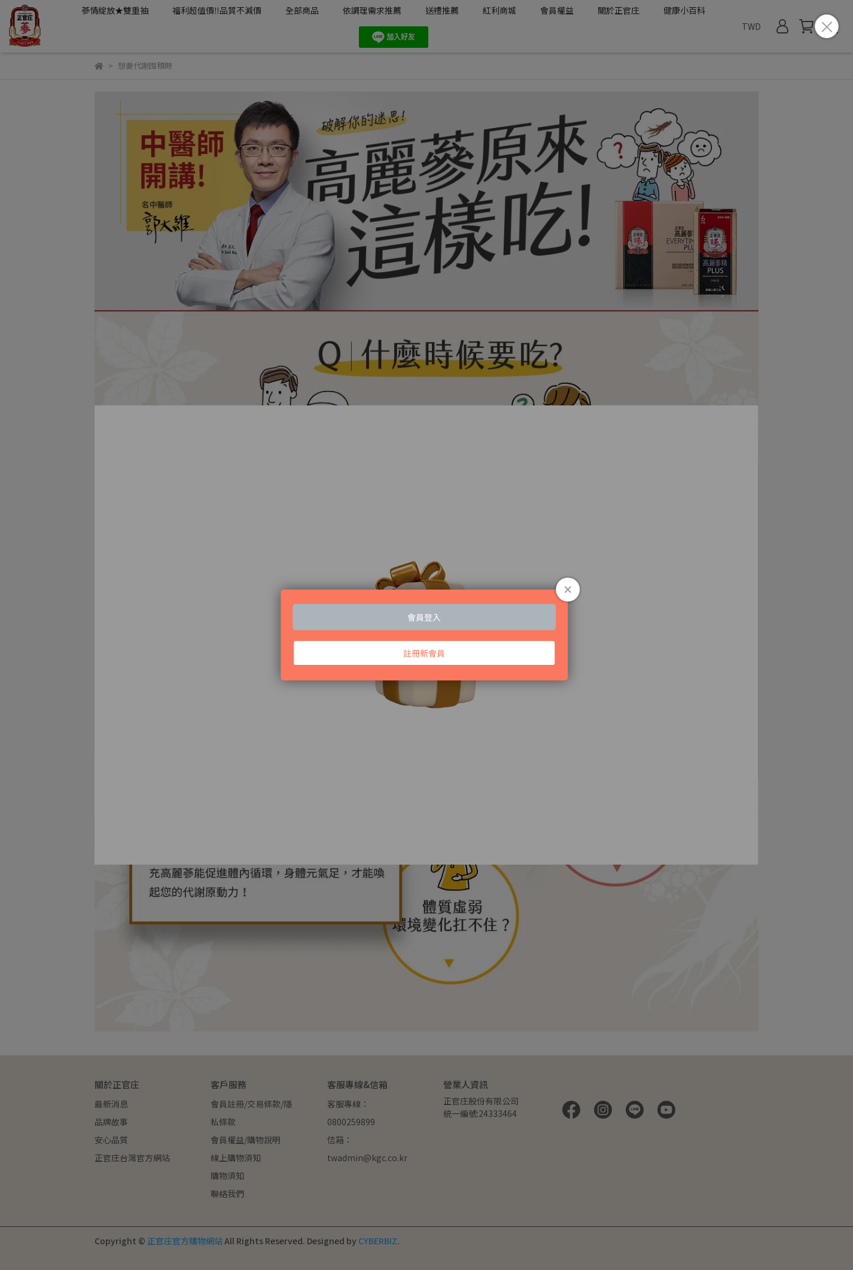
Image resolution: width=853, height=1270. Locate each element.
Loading (426, 635)
